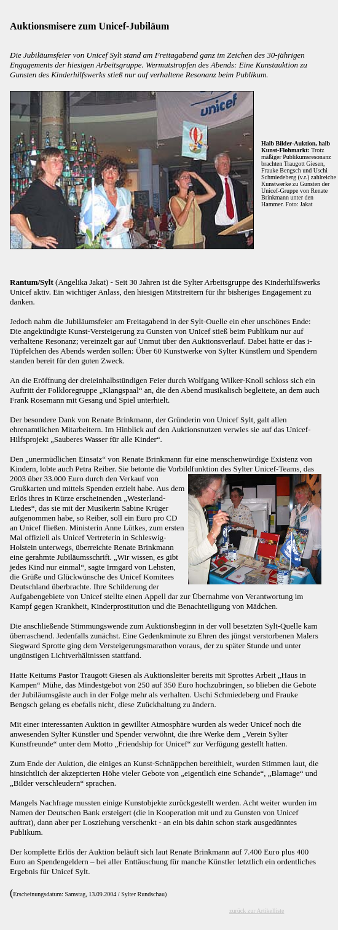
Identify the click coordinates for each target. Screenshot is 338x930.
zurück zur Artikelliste (256, 910)
